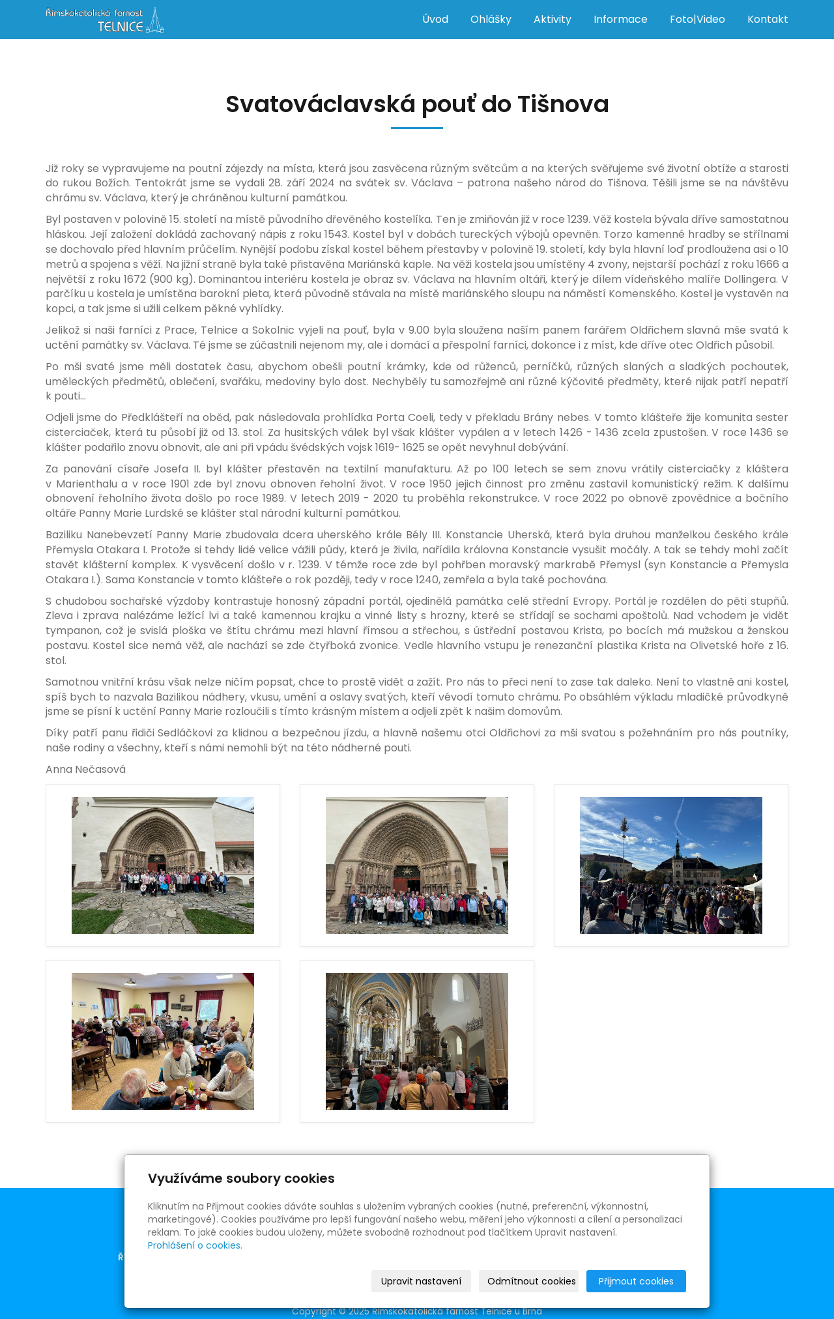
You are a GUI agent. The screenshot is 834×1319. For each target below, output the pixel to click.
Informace (621, 19)
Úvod (435, 19)
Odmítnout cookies (531, 1281)
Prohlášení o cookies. (195, 1245)
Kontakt (767, 19)
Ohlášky (490, 19)
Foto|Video (697, 19)
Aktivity (552, 19)
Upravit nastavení (421, 1281)
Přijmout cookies (636, 1281)
